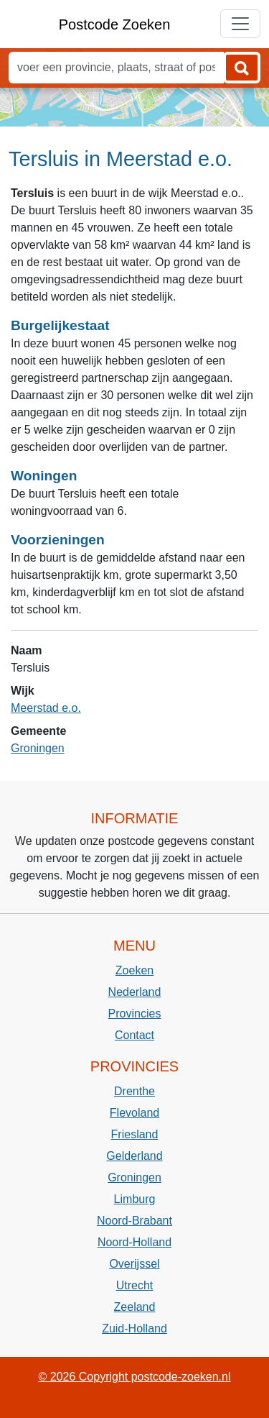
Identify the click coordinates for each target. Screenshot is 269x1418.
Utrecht (135, 1285)
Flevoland (134, 1113)
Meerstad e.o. (46, 708)
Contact (134, 1035)
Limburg (135, 1199)
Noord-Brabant (134, 1221)
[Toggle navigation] (240, 23)
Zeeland (135, 1307)
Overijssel (134, 1264)
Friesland (135, 1134)
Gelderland (134, 1156)
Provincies (134, 1013)
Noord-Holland (134, 1242)
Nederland (134, 992)
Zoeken (134, 970)
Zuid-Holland (134, 1328)
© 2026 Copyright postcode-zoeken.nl (135, 1377)
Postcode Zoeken (115, 24)
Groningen (38, 748)
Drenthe (134, 1091)
